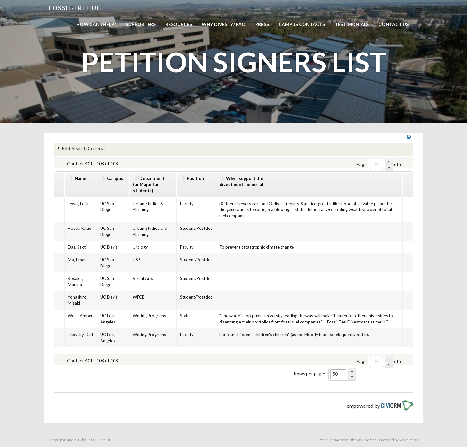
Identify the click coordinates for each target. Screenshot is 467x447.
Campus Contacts (302, 24)
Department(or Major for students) (149, 184)
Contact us (393, 24)
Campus (115, 178)
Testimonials (352, 24)
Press (262, 24)
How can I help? (96, 24)
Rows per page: (309, 373)
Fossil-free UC (75, 8)
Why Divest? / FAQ (223, 24)
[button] (389, 162)
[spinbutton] (376, 165)
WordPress (408, 440)
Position (195, 178)
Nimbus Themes (363, 440)
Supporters (141, 24)
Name (80, 178)
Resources (178, 24)
